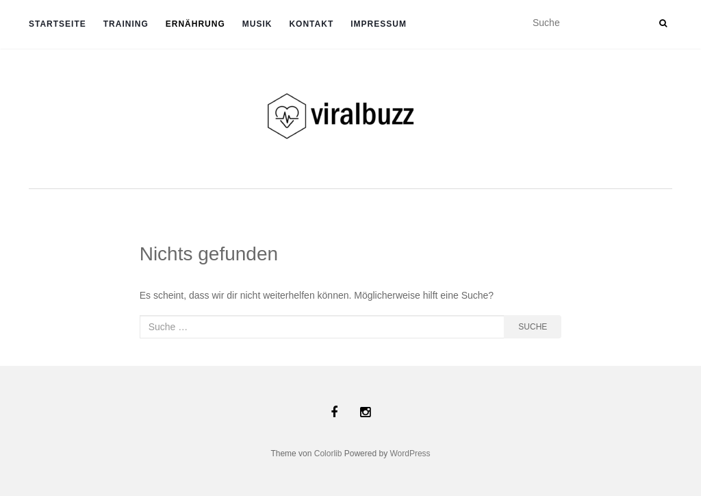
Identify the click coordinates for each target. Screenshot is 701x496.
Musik (257, 24)
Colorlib (328, 453)
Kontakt (311, 24)
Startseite (57, 24)
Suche (532, 327)
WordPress (410, 453)
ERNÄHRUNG (195, 24)
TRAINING (126, 24)
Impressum (378, 24)
